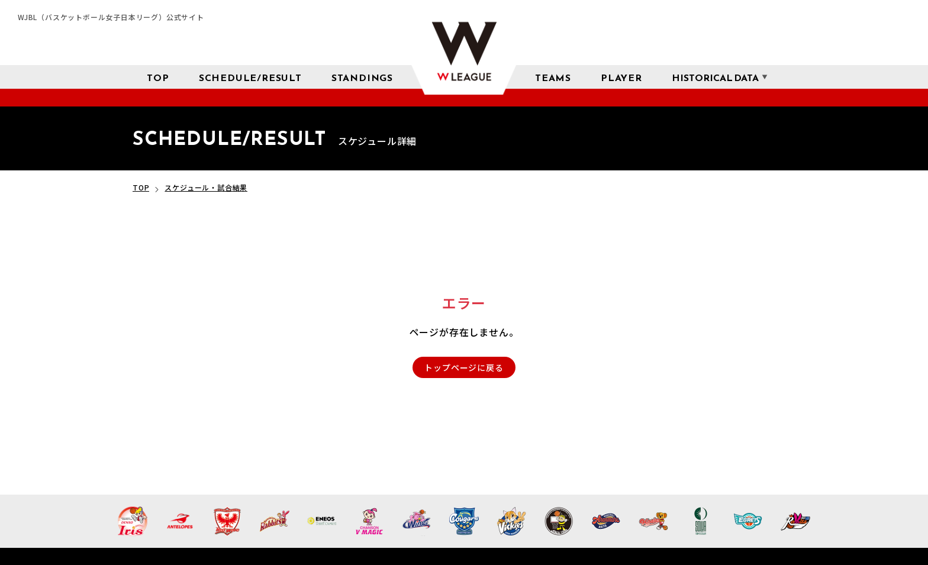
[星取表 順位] (362, 77)
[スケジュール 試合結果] (250, 77)
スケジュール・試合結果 (206, 187)
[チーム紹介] (553, 77)
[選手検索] (621, 77)
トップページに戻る (463, 367)
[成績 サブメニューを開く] (715, 77)
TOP (141, 187)
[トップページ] (158, 77)
